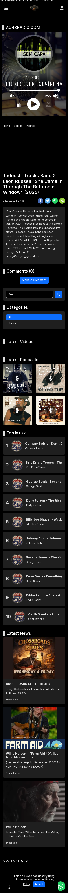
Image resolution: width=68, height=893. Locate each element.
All (10, 317)
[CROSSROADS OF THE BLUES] (34, 670)
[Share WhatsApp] (55, 201)
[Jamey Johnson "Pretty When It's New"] (50, 378)
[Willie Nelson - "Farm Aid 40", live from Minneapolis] (34, 742)
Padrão (13, 323)
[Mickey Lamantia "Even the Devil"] (17, 378)
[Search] (58, 294)
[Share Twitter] (48, 201)
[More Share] (62, 201)
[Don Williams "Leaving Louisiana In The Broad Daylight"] (50, 410)
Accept (39, 884)
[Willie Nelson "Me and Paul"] (17, 410)
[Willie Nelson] (34, 814)
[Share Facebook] (40, 201)
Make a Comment (34, 280)
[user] (62, 8)
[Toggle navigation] (6, 8)
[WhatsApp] (9, 887)
